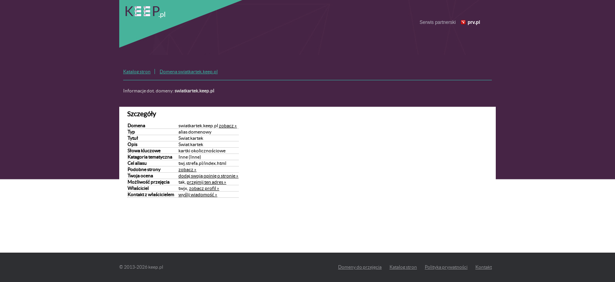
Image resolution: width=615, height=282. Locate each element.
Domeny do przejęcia (360, 266)
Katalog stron (137, 71)
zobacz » (228, 125)
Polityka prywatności (446, 266)
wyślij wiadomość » (197, 194)
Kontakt (483, 266)
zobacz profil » (204, 188)
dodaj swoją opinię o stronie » (208, 175)
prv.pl (474, 22)
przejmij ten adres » (206, 181)
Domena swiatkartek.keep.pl (189, 71)
